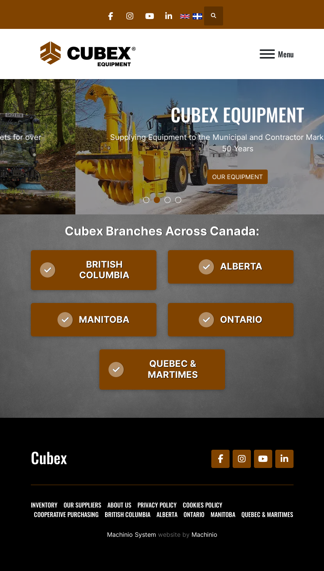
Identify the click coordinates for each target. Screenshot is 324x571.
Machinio (204, 534)
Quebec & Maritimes (267, 514)
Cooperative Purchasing (66, 514)
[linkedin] (168, 15)
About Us (119, 504)
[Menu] (267, 54)
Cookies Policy (202, 504)
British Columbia (127, 514)
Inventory (44, 504)
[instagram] (129, 15)
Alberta (166, 514)
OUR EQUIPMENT (162, 177)
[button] (146, 200)
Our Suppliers (82, 504)
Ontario (194, 514)
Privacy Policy (157, 504)
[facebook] (110, 15)
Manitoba (223, 514)
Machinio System (131, 534)
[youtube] (149, 15)
